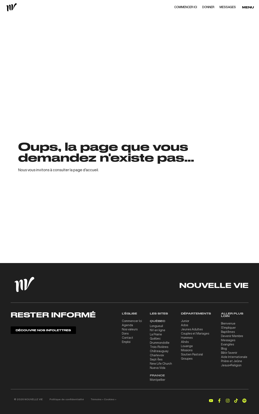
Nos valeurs (130, 329)
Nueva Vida (157, 367)
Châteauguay (159, 351)
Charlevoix (157, 355)
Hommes (187, 337)
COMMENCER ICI (185, 7)
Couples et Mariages (195, 333)
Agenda (127, 325)
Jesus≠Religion (231, 365)
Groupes (186, 358)
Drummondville (159, 342)
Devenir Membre (232, 336)
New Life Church (161, 363)
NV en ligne (157, 330)
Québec (155, 338)
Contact (127, 337)
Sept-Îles (156, 359)
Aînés (185, 341)
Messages (228, 340)
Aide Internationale (234, 356)
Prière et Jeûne (231, 361)
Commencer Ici (132, 320)
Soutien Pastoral (192, 354)
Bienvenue (228, 323)
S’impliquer (228, 327)
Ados (184, 325)
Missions (186, 350)
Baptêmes (228, 331)
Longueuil (156, 326)
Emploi (126, 341)
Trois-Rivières (159, 346)
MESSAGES (228, 7)
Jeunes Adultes (192, 329)
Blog (224, 348)
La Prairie (156, 334)
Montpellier (157, 379)
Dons (125, 333)
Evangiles (227, 344)
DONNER (208, 7)
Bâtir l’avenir (229, 352)
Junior (185, 320)
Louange (187, 346)
